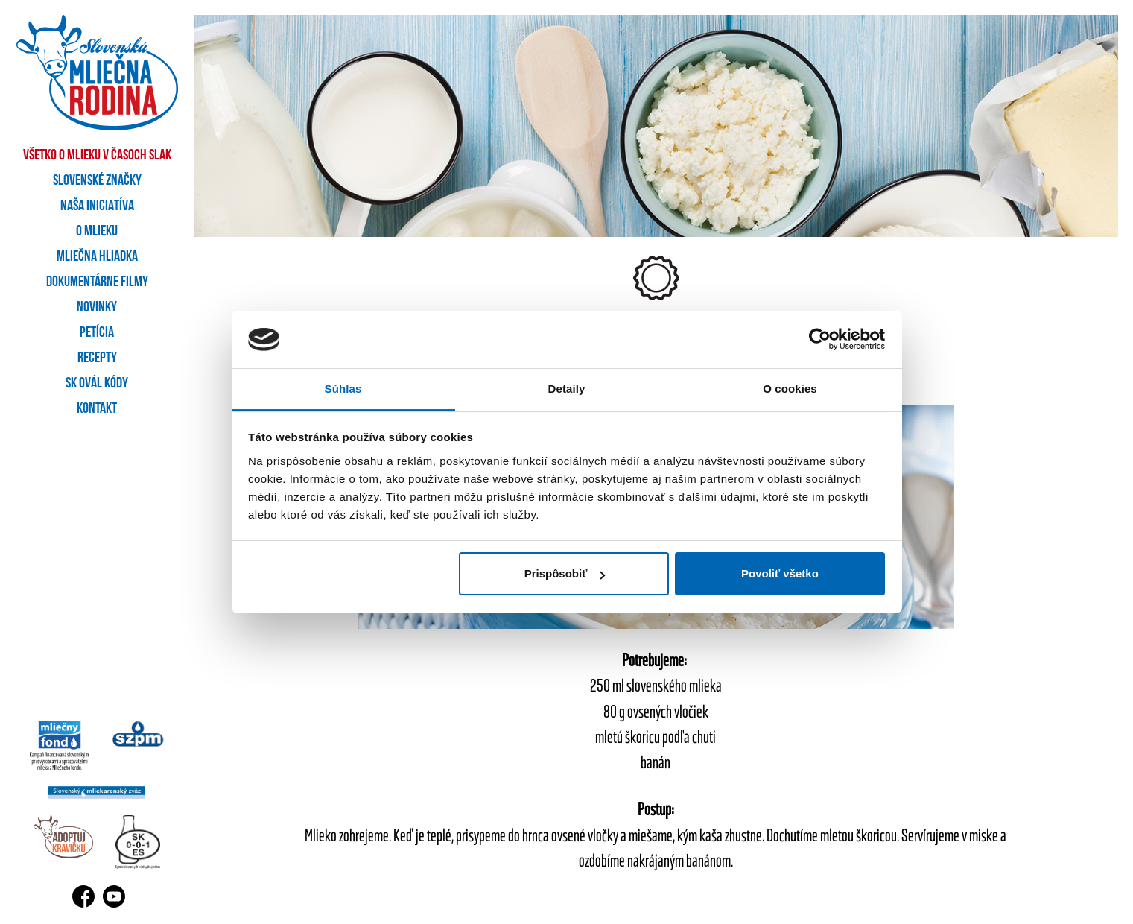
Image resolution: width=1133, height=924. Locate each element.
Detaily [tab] (566, 388)
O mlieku (97, 231)
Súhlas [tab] (343, 388)
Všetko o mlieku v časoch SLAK (97, 155)
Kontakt (97, 409)
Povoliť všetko (780, 573)
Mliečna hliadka (97, 257)
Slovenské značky (97, 181)
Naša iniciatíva (97, 206)
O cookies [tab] (790, 388)
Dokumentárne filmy (97, 282)
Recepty (97, 358)
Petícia (97, 333)
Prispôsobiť (565, 573)
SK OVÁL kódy (97, 383)
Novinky (97, 307)
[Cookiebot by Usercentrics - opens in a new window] (820, 340)
